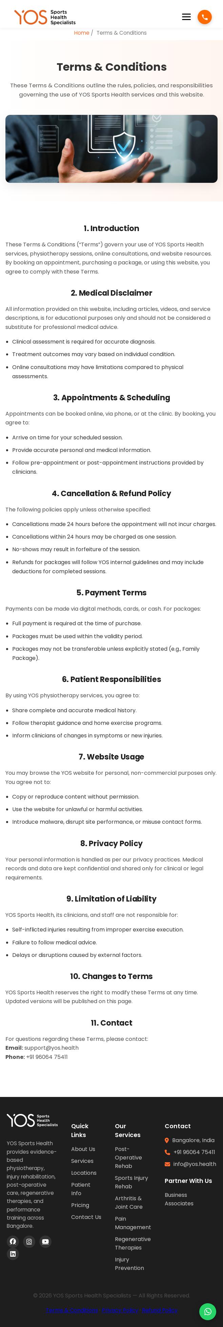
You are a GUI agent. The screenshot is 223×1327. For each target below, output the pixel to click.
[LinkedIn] (13, 1254)
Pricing (80, 1205)
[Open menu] (186, 16)
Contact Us (86, 1217)
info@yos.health (195, 1164)
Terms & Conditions (72, 1310)
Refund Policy (160, 1310)
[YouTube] (45, 1242)
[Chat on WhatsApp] (207, 1311)
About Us (83, 1149)
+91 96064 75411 (194, 1152)
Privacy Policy (120, 1310)
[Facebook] (13, 1242)
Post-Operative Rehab (128, 1157)
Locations (84, 1173)
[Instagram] (29, 1242)
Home (81, 32)
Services (82, 1161)
